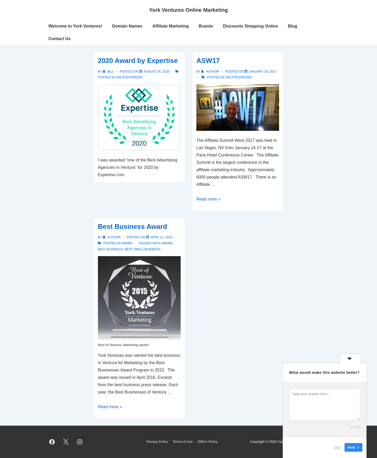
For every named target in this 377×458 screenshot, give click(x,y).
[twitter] (66, 442)
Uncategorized (129, 77)
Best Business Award (132, 226)
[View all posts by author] (210, 71)
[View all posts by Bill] (109, 71)
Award (126, 243)
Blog (292, 26)
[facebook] (52, 442)
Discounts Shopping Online (250, 26)
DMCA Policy (208, 442)
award (167, 243)
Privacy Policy (157, 442)
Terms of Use (183, 442)
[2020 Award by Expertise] (156, 71)
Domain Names (127, 26)
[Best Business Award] (161, 237)
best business (110, 249)
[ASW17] (262, 71)
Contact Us (59, 38)
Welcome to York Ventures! (75, 26)
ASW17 (208, 60)
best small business (142, 249)
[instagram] (80, 442)
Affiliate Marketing (170, 26)
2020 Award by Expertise (138, 60)
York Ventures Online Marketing (188, 10)
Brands (206, 26)
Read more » (208, 199)
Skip (337, 447)
